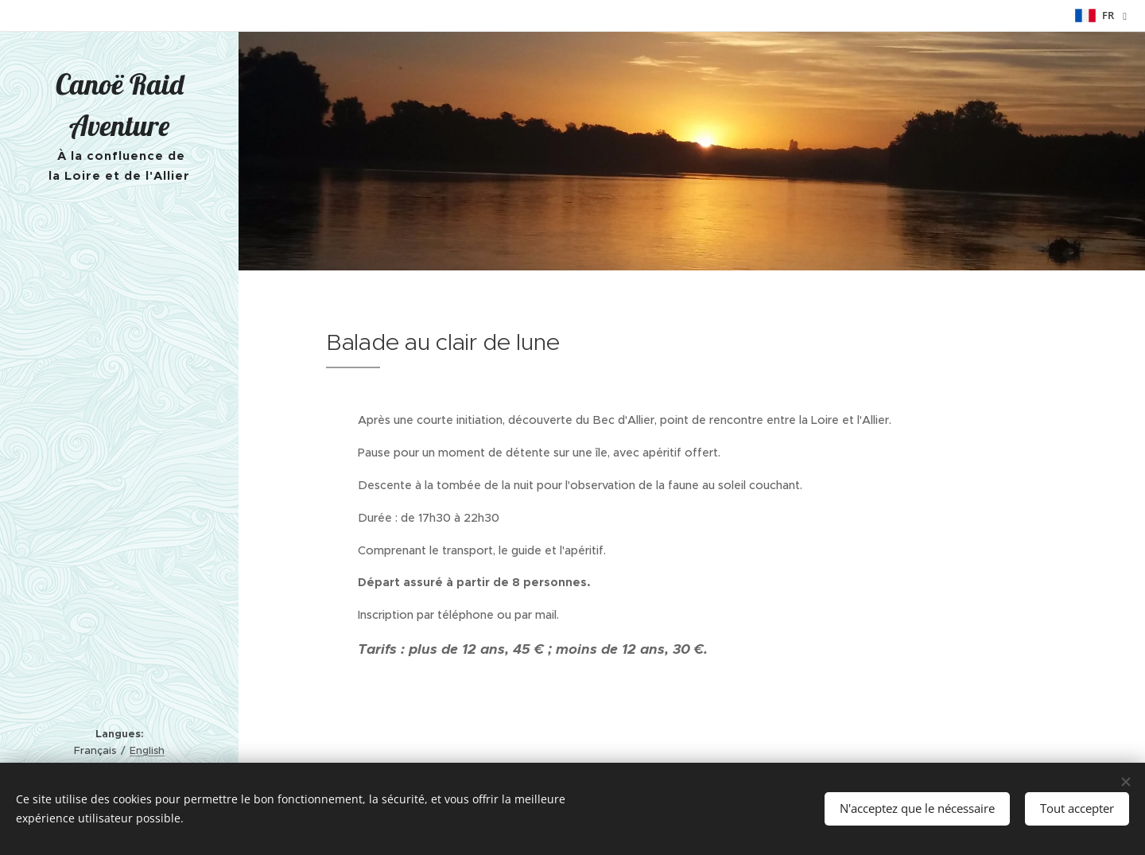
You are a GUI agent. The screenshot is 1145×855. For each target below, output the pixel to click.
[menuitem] (119, 271)
